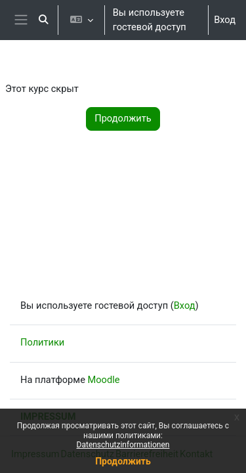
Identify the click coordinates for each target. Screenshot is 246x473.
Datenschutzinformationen (123, 444)
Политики (42, 342)
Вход (225, 20)
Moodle (104, 380)
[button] (43, 20)
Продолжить (123, 461)
